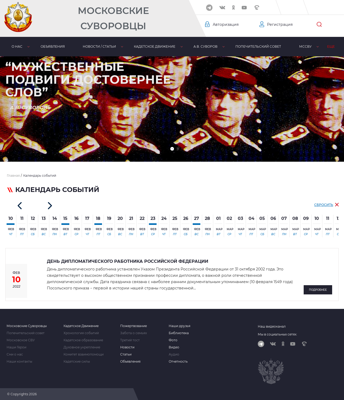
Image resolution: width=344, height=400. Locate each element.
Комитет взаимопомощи (84, 354)
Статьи (126, 354)
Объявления (45, 46)
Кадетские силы (77, 361)
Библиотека (305, 46)
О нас (14, 46)
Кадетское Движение (81, 326)
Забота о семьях (133, 333)
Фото (173, 340)
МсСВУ (274, 46)
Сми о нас (15, 354)
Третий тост (130, 340)
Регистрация (280, 24)
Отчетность (178, 361)
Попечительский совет (231, 46)
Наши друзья (179, 326)
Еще (333, 46)
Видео (174, 347)
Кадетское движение (137, 46)
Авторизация (226, 24)
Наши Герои (16, 347)
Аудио (174, 354)
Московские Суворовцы (115, 18)
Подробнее (318, 290)
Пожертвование (133, 326)
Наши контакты (19, 361)
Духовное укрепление (82, 347)
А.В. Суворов (184, 46)
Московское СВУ (21, 340)
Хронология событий (81, 333)
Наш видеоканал (272, 326)
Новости (127, 347)
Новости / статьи (87, 46)
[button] (172, 149)
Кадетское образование (83, 340)
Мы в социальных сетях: (277, 334)
